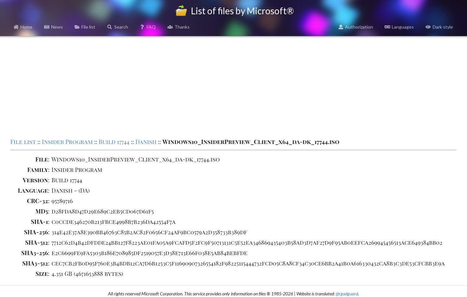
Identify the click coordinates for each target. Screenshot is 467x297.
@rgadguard (347, 293)
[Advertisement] (233, 86)
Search (117, 27)
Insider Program (67, 142)
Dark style (439, 27)
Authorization (355, 27)
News (53, 27)
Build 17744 (114, 142)
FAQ (148, 27)
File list (85, 27)
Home (23, 27)
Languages (399, 27)
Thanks (178, 27)
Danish (146, 142)
